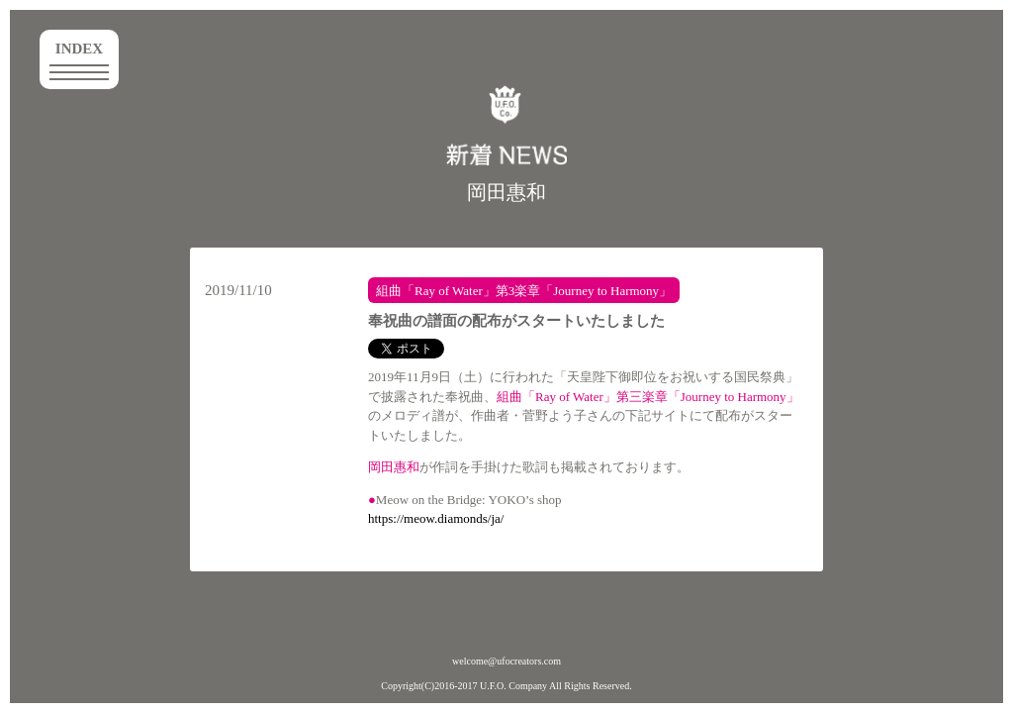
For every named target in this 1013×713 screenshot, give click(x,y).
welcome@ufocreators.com (506, 661)
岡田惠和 (506, 192)
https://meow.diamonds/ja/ (436, 518)
